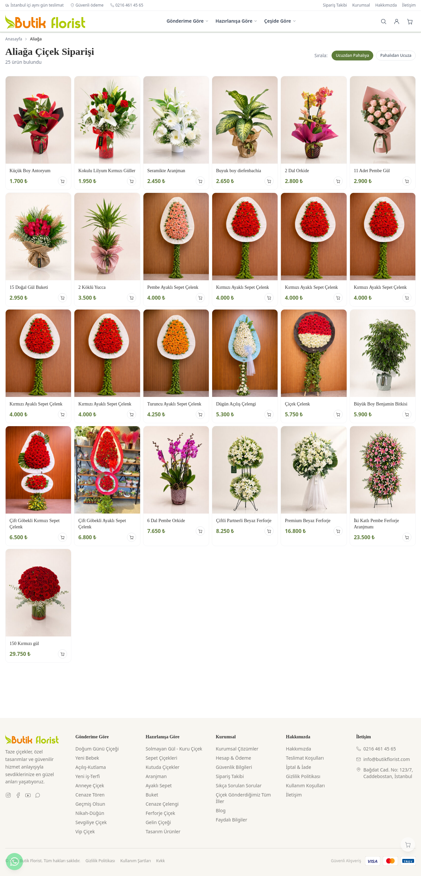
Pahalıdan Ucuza (395, 55)
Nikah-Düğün (89, 813)
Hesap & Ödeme (233, 758)
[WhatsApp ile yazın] (14, 861)
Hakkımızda (386, 5)
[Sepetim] (408, 844)
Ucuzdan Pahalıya (352, 55)
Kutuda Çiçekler (163, 767)
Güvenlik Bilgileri (234, 767)
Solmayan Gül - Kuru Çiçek (174, 749)
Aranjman (156, 776)
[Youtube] (28, 795)
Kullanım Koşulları (305, 785)
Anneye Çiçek (89, 785)
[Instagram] (8, 795)
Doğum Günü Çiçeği (97, 749)
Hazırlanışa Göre (236, 21)
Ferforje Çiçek (160, 813)
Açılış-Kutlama (90, 767)
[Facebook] (18, 795)
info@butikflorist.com (383, 759)
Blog (221, 810)
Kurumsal (361, 5)
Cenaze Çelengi (162, 804)
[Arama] (383, 21)
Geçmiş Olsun (90, 804)
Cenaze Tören (90, 795)
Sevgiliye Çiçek (91, 822)
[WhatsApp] (38, 795)
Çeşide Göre (280, 21)
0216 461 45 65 (126, 5)
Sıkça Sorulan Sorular (238, 785)
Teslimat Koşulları (305, 758)
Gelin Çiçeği (158, 822)
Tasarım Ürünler (163, 831)
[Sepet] (410, 21)
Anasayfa (13, 39)
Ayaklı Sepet (159, 785)
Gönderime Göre (187, 21)
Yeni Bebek (87, 758)
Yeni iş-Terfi (87, 776)
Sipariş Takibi (335, 5)
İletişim (409, 5)
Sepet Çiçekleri (161, 758)
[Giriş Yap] (397, 21)
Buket (152, 795)
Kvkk (160, 861)
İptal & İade (298, 767)
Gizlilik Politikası (303, 776)
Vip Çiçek (85, 831)
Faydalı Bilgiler (231, 820)
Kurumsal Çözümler (237, 749)
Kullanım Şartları (135, 861)
